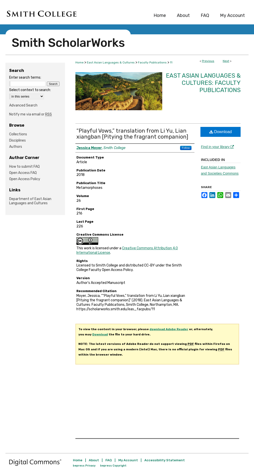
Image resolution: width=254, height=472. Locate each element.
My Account (128, 460)
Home (79, 62)
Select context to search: (30, 90)
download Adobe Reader (169, 329)
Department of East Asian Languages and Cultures (30, 201)
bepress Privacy (84, 465)
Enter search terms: (25, 77)
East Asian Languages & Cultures (111, 62)
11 (171, 62)
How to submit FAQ (24, 166)
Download (220, 132)
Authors (15, 147)
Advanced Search (23, 105)
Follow (186, 147)
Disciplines (17, 140)
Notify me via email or (30, 114)
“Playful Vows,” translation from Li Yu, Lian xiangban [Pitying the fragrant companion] (132, 133)
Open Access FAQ (23, 173)
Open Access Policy (24, 179)
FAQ (108, 460)
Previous (208, 61)
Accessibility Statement (164, 460)
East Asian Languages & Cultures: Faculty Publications (203, 83)
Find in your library (217, 147)
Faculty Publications (152, 62)
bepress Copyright (113, 465)
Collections (18, 134)
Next (226, 61)
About (94, 460)
